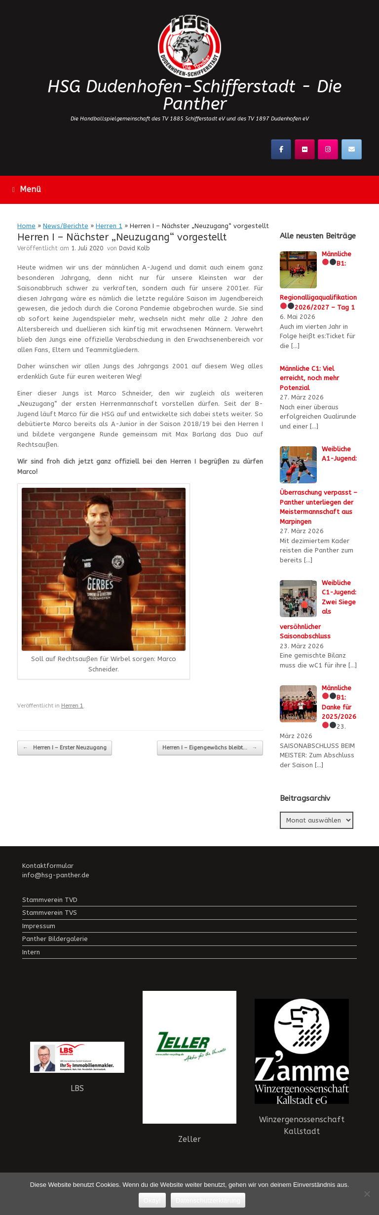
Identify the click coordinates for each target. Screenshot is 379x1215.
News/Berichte (65, 226)
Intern (31, 952)
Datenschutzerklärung (208, 1200)
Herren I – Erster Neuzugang (65, 748)
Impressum (38, 926)
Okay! (152, 1200)
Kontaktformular (48, 865)
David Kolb (134, 248)
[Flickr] (305, 149)
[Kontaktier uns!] (351, 149)
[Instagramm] (328, 149)
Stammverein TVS (49, 912)
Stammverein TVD (49, 899)
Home (26, 226)
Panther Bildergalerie (55, 938)
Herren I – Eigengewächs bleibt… (210, 748)
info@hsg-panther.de (55, 875)
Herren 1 (109, 226)
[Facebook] (281, 149)
